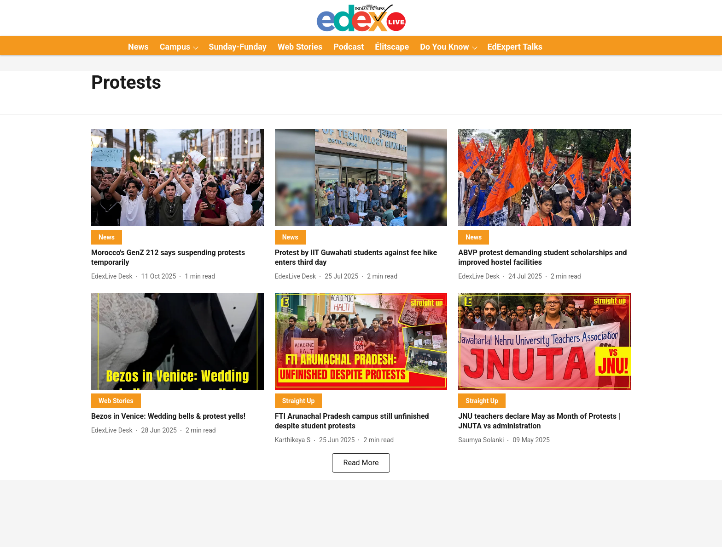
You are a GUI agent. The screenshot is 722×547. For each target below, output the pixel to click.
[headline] (177, 258)
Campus (175, 46)
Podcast (348, 46)
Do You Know (444, 46)
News (138, 46)
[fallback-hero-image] (177, 177)
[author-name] (113, 276)
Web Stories (300, 46)
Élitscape (392, 46)
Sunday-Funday (238, 46)
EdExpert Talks (515, 46)
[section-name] (106, 237)
